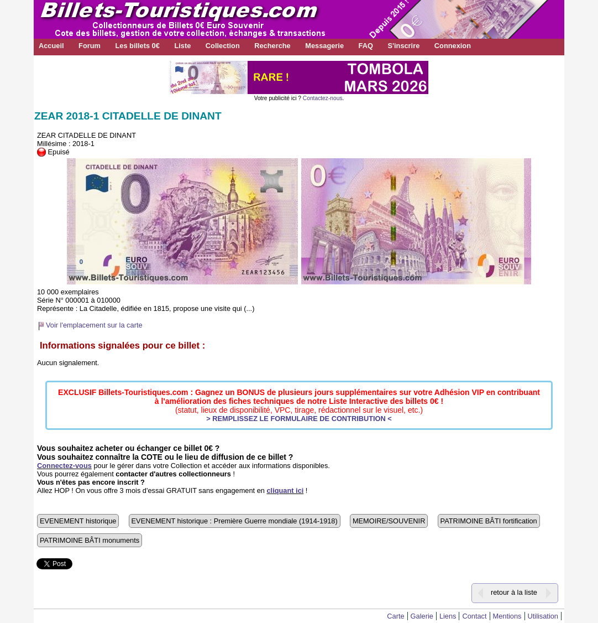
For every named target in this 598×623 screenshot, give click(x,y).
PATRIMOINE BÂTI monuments (89, 540)
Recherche (272, 45)
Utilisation (543, 616)
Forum (89, 45)
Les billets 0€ (137, 45)
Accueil (51, 45)
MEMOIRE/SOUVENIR (389, 521)
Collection (223, 45)
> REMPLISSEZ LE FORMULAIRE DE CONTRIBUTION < (299, 418)
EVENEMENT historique (78, 521)
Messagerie (324, 45)
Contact (474, 616)
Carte (395, 616)
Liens (448, 616)
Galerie (422, 616)
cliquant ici (284, 490)
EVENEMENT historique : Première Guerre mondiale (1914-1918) (235, 521)
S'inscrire (403, 45)
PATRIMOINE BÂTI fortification (488, 521)
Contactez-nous (323, 98)
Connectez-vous (64, 465)
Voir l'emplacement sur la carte (94, 325)
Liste (182, 45)
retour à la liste (514, 592)
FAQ (366, 45)
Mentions (507, 616)
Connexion (452, 45)
